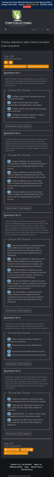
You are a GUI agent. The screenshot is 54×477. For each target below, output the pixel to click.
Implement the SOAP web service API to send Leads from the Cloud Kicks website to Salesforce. (25, 407)
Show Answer (11, 126)
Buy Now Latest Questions (16, 453)
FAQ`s (27, 467)
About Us (37, 464)
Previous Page (12, 450)
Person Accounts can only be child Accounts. (29, 355)
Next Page (27, 450)
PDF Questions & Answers (15, 66)
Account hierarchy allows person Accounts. (28, 351)
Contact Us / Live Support (21, 464)
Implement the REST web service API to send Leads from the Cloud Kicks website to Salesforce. (25, 422)
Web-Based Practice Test (38, 66)
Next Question (24, 126)
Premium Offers (16, 467)
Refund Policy (27, 470)
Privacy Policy (37, 467)
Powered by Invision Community (19, 476)
